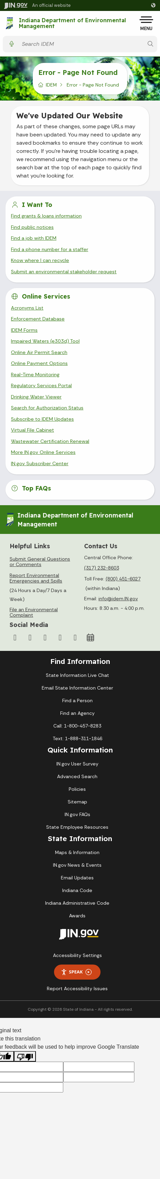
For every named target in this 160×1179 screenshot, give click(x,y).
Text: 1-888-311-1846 (77, 738)
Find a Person (77, 700)
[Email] (75, 637)
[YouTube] (45, 637)
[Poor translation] (25, 1056)
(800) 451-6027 (123, 579)
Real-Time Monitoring (35, 374)
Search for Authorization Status (47, 408)
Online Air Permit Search (39, 352)
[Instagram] (30, 637)
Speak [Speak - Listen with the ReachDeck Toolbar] (76, 972)
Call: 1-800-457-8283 (77, 726)
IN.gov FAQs (77, 814)
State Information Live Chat (77, 675)
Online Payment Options (39, 363)
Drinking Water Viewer (36, 397)
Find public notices (32, 227)
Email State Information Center (77, 688)
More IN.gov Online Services (43, 452)
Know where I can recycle (40, 260)
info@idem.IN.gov (118, 598)
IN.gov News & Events (77, 865)
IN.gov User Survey (77, 764)
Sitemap (77, 802)
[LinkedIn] (60, 637)
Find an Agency (77, 713)
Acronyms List (27, 308)
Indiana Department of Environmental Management (72, 23)
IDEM (51, 85)
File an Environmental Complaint (34, 612)
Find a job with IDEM (33, 238)
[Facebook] (15, 637)
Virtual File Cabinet (32, 430)
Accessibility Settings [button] (77, 955)
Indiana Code (77, 890)
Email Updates (77, 878)
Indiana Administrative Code (77, 903)
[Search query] (81, 44)
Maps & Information (77, 852)
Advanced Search (77, 776)
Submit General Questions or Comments (40, 561)
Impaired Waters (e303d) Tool (45, 341)
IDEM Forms (24, 330)
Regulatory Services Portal (41, 385)
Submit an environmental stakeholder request (64, 271)
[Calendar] (90, 637)
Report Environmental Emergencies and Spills (36, 578)
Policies (77, 789)
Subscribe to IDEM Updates (42, 419)
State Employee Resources (77, 827)
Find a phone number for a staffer (49, 249)
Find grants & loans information (46, 216)
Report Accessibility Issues (77, 988)
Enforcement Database (38, 319)
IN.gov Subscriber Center (39, 463)
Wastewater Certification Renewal (50, 441)
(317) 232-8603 (101, 568)
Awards (77, 916)
